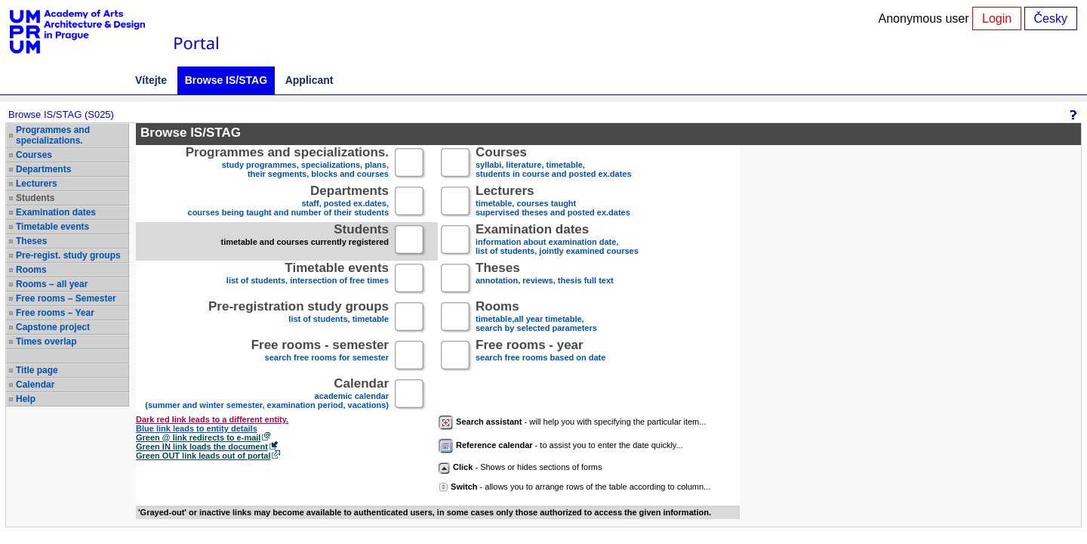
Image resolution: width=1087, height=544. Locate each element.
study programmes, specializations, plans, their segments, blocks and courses (287, 163)
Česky (1050, 18)
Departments (43, 169)
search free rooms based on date (540, 356)
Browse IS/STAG (226, 80)
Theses (31, 241)
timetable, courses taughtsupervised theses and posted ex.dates (553, 202)
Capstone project (53, 327)
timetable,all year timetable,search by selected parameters (536, 317)
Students (35, 198)
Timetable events (52, 226)
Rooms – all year (52, 284)
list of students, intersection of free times (307, 279)
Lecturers (36, 183)
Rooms (31, 269)
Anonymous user (926, 18)
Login (997, 18)
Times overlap (46, 341)
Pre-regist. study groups (68, 255)
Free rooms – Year (55, 313)
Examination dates (56, 212)
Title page (37, 370)
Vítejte (151, 80)
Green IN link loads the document (202, 446)
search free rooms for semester (320, 356)
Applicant (309, 80)
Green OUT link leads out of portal (203, 455)
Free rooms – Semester (66, 298)
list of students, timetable (298, 317)
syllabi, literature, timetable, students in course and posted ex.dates (554, 163)
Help (25, 399)
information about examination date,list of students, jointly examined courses (557, 240)
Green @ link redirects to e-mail (198, 437)
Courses (34, 155)
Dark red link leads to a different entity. (212, 419)
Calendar (35, 384)
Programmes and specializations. (53, 135)
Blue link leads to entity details (196, 428)
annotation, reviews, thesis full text (545, 279)
